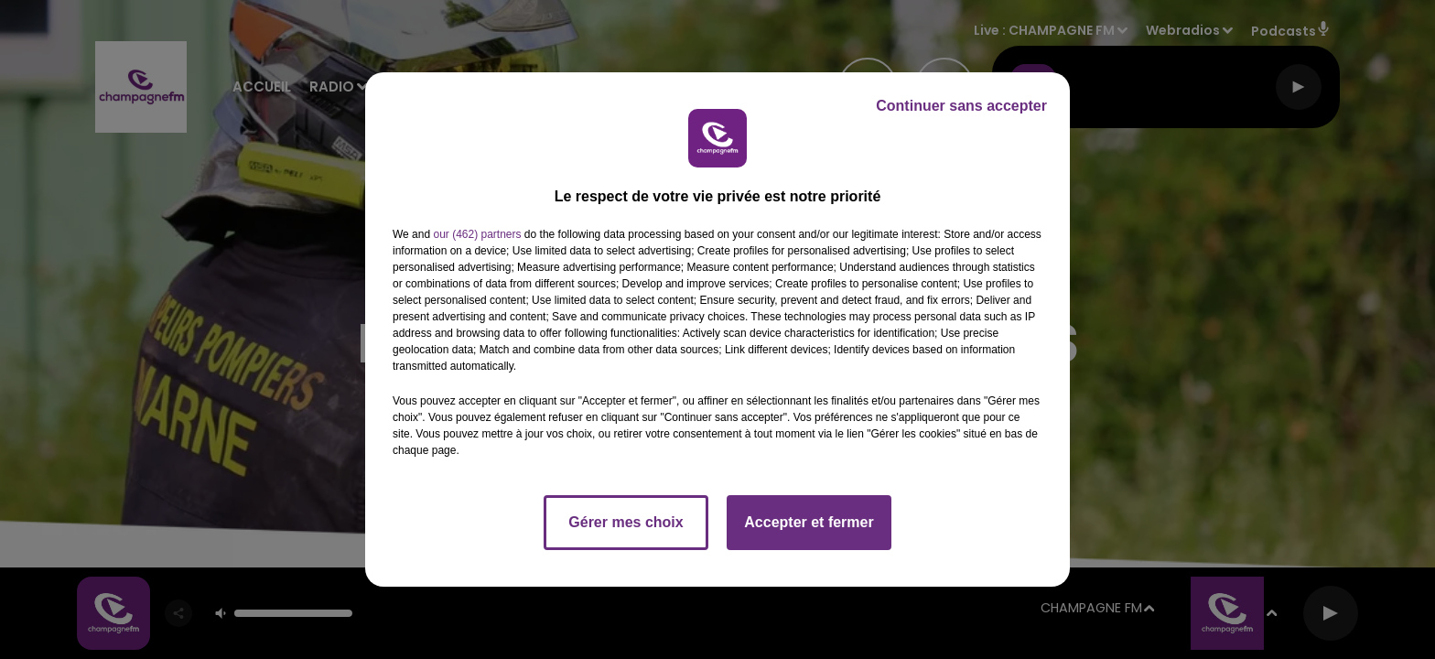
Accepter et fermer (808, 522)
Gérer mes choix (625, 522)
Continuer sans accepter (961, 105)
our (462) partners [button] (477, 234)
